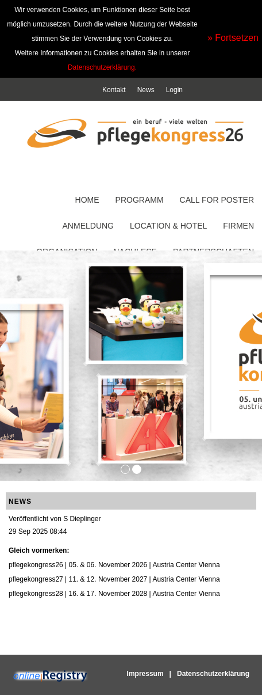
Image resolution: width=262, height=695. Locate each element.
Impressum (145, 674)
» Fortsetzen (233, 38)
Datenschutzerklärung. (102, 67)
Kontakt (114, 90)
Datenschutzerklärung (213, 674)
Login (174, 90)
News (146, 90)
